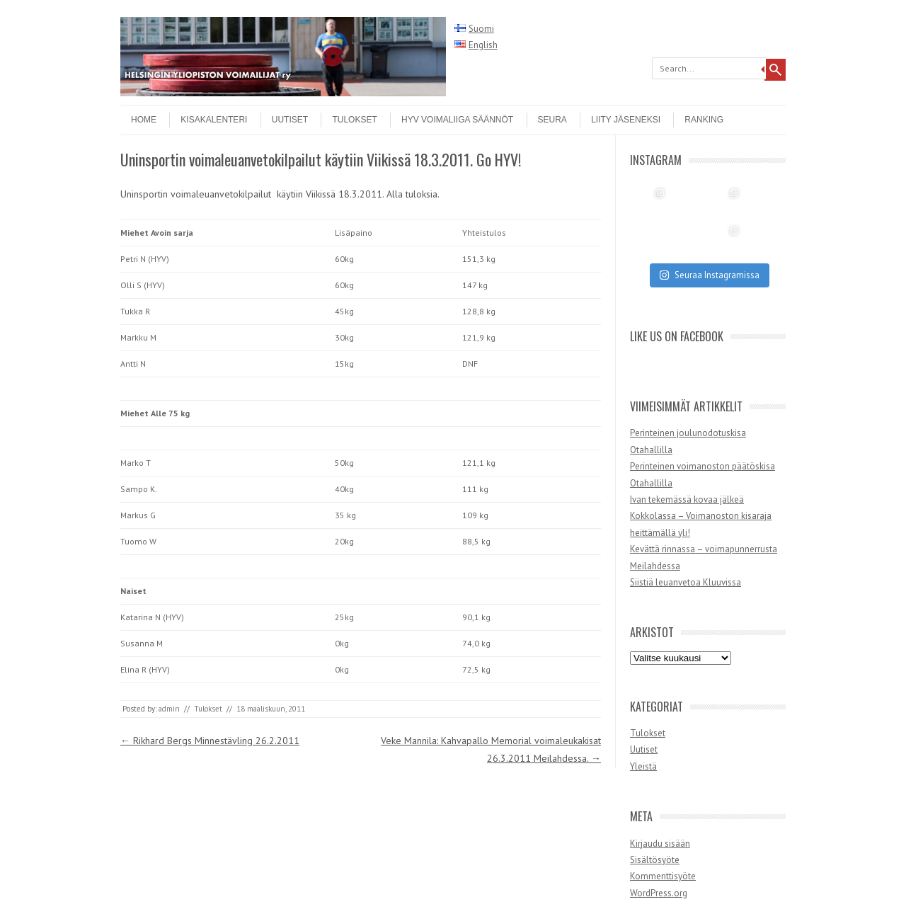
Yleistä (643, 766)
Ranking (703, 120)
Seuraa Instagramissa (709, 275)
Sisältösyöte (655, 860)
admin (169, 709)
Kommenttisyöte (663, 876)
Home (143, 120)
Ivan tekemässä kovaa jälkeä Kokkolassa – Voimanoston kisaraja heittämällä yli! (701, 516)
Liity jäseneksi (625, 120)
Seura (552, 120)
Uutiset (290, 120)
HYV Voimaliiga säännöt (457, 120)
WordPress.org (658, 893)
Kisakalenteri (213, 120)
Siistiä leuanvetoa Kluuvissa (685, 582)
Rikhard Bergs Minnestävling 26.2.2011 (209, 740)
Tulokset (354, 120)
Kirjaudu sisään (660, 844)
